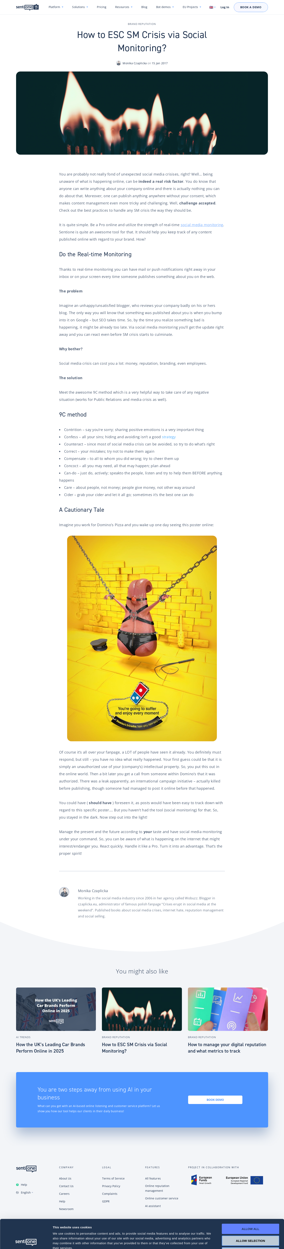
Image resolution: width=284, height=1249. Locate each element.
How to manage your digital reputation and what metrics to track (227, 1047)
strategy (169, 436)
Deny (250, 1223)
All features (153, 1178)
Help (24, 1185)
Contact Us (66, 1186)
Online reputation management (157, 1188)
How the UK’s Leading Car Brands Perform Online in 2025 (50, 1047)
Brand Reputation (142, 24)
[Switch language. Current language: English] (213, 7)
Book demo (215, 1100)
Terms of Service (113, 1178)
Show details (211, 1241)
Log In (224, 7)
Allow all (250, 1200)
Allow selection (250, 1211)
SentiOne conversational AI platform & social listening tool (27, 7)
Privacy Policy (111, 1186)
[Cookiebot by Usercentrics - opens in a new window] (26, 1241)
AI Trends (23, 1037)
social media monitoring (202, 224)
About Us (65, 1178)
